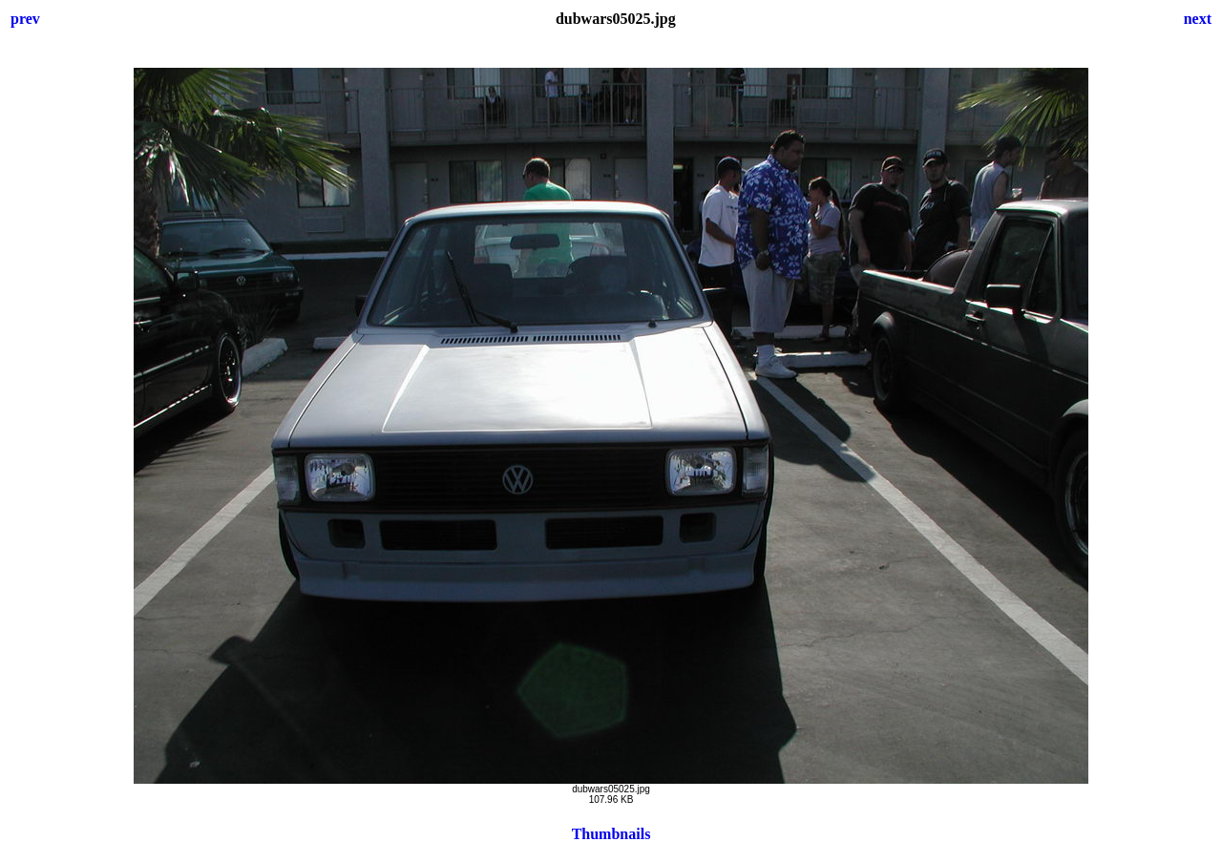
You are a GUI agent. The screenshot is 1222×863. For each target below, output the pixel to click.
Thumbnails (611, 834)
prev (25, 19)
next (1197, 19)
